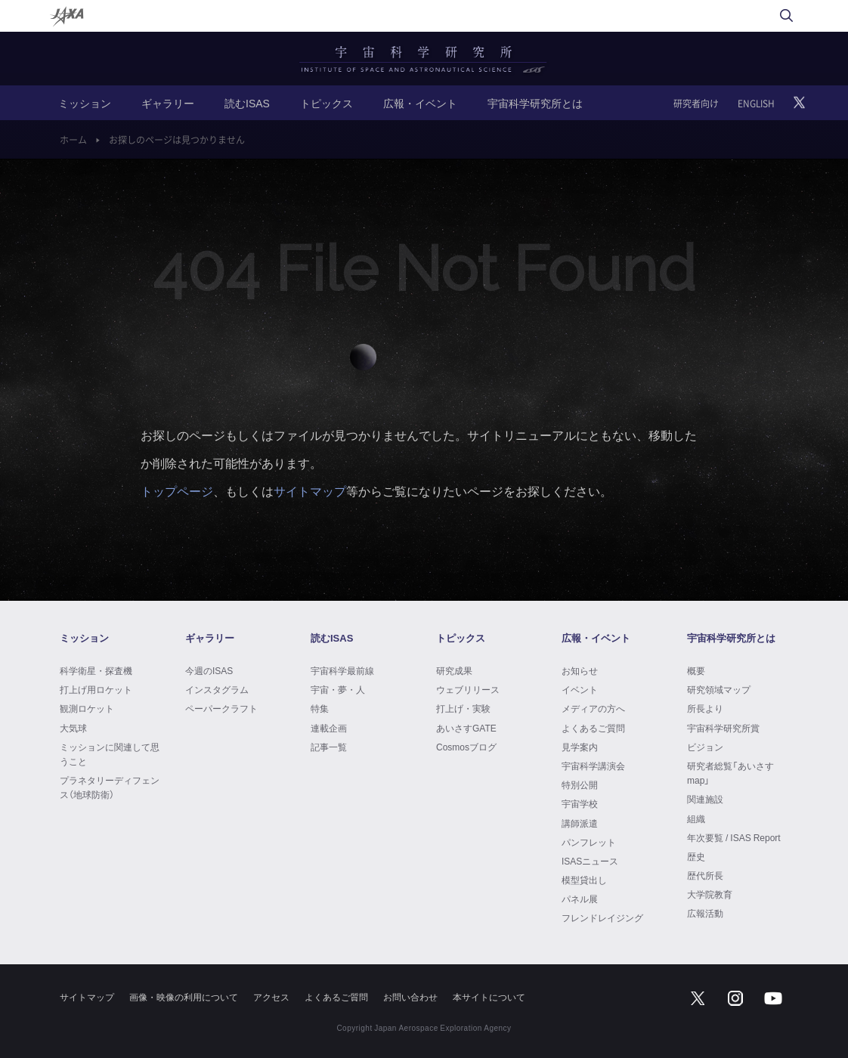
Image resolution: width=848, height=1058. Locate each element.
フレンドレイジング (602, 917)
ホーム (73, 139)
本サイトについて (489, 997)
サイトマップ (310, 490)
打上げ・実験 (463, 708)
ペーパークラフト (221, 708)
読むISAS (247, 102)
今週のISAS (209, 670)
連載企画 (329, 728)
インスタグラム (217, 689)
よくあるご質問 (593, 728)
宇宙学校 (580, 803)
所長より (705, 708)
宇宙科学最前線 (342, 670)
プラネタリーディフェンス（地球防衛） (109, 787)
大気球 (73, 728)
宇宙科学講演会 (593, 765)
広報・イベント (420, 102)
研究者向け (696, 103)
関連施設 (705, 799)
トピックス (326, 102)
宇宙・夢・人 (338, 689)
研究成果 (454, 670)
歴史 (696, 856)
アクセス (271, 997)
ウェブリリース (468, 689)
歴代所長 (705, 875)
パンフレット (589, 842)
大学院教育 (709, 894)
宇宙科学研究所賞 (723, 728)
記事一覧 (329, 746)
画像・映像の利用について (183, 997)
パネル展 (580, 898)
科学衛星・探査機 (96, 670)
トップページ (177, 490)
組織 (696, 818)
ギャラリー (167, 102)
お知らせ (580, 670)
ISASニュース (590, 861)
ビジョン (705, 746)
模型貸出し (584, 879)
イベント (580, 689)
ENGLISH (756, 103)
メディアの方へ (593, 708)
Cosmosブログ (466, 746)
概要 (696, 670)
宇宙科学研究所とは (535, 102)
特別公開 (580, 784)
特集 (320, 708)
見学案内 (580, 746)
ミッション (84, 102)
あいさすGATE (466, 728)
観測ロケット (87, 708)
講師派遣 (580, 823)
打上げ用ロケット (96, 689)
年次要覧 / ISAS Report (734, 837)
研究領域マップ (719, 689)
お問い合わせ (410, 997)
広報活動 (705, 913)
